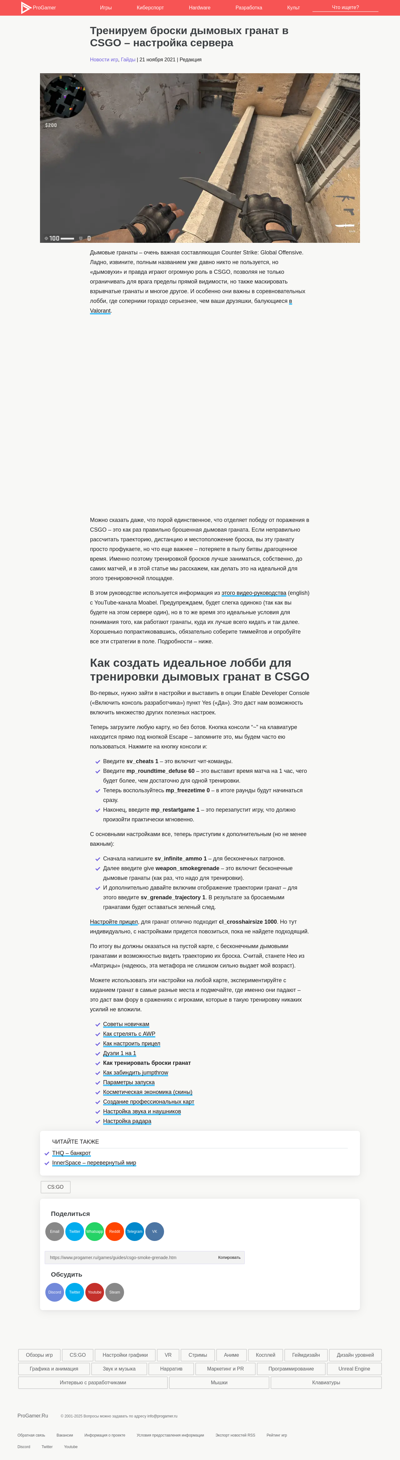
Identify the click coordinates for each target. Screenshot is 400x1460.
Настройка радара (127, 1121)
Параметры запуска (129, 1082)
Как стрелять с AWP (129, 1034)
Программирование (291, 1368)
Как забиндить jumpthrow (135, 1072)
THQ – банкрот (71, 1153)
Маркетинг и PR (225, 1368)
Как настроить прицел (131, 1043)
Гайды (128, 59)
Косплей (265, 1355)
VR (168, 1355)
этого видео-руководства (254, 593)
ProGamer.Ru (33, 1415)
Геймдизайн (306, 1355)
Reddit (114, 1231)
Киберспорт (150, 7)
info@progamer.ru (163, 1416)
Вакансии (65, 1435)
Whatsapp (94, 1231)
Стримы (197, 1355)
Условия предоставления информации (170, 1435)
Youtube (95, 1292)
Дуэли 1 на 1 (119, 1053)
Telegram (134, 1231)
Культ (293, 7)
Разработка (249, 7)
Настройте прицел (114, 922)
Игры (106, 7)
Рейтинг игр (277, 1435)
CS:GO (56, 1187)
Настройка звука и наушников (142, 1111)
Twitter (74, 1231)
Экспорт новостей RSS (235, 1435)
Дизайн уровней (355, 1355)
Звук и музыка (119, 1368)
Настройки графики (125, 1355)
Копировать (229, 1255)
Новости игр (104, 59)
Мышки (219, 1382)
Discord (54, 1292)
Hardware (199, 7)
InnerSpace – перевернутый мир (94, 1163)
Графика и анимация (54, 1368)
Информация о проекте (104, 1435)
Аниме (231, 1355)
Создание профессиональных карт (148, 1102)
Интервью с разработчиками (93, 1382)
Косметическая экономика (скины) (147, 1092)
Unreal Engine (354, 1368)
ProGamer (38, 8)
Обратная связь (31, 1435)
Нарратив (171, 1368)
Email (54, 1231)
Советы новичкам (126, 1024)
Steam (114, 1292)
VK (154, 1231)
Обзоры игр (39, 1355)
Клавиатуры (326, 1382)
